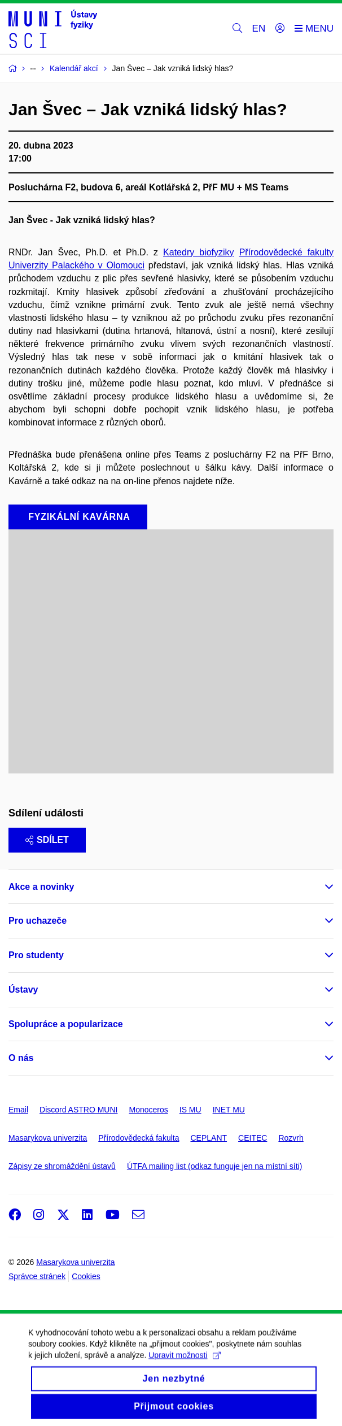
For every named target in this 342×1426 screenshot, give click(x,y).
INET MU (229, 1109)
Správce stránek (36, 1276)
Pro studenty (36, 955)
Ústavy (23, 989)
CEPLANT (208, 1137)
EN (259, 28)
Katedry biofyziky (198, 252)
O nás (20, 1058)
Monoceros (148, 1109)
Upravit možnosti (184, 1364)
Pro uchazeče (37, 920)
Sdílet (47, 840)
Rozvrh (290, 1137)
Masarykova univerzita (47, 1137)
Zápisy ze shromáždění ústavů (62, 1166)
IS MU (190, 1109)
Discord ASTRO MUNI (78, 1109)
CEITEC (252, 1137)
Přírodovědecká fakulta (138, 1137)
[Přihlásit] (280, 29)
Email (18, 1109)
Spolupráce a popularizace (65, 1024)
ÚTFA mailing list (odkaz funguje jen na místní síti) (214, 1166)
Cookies (86, 1276)
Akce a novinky (41, 887)
